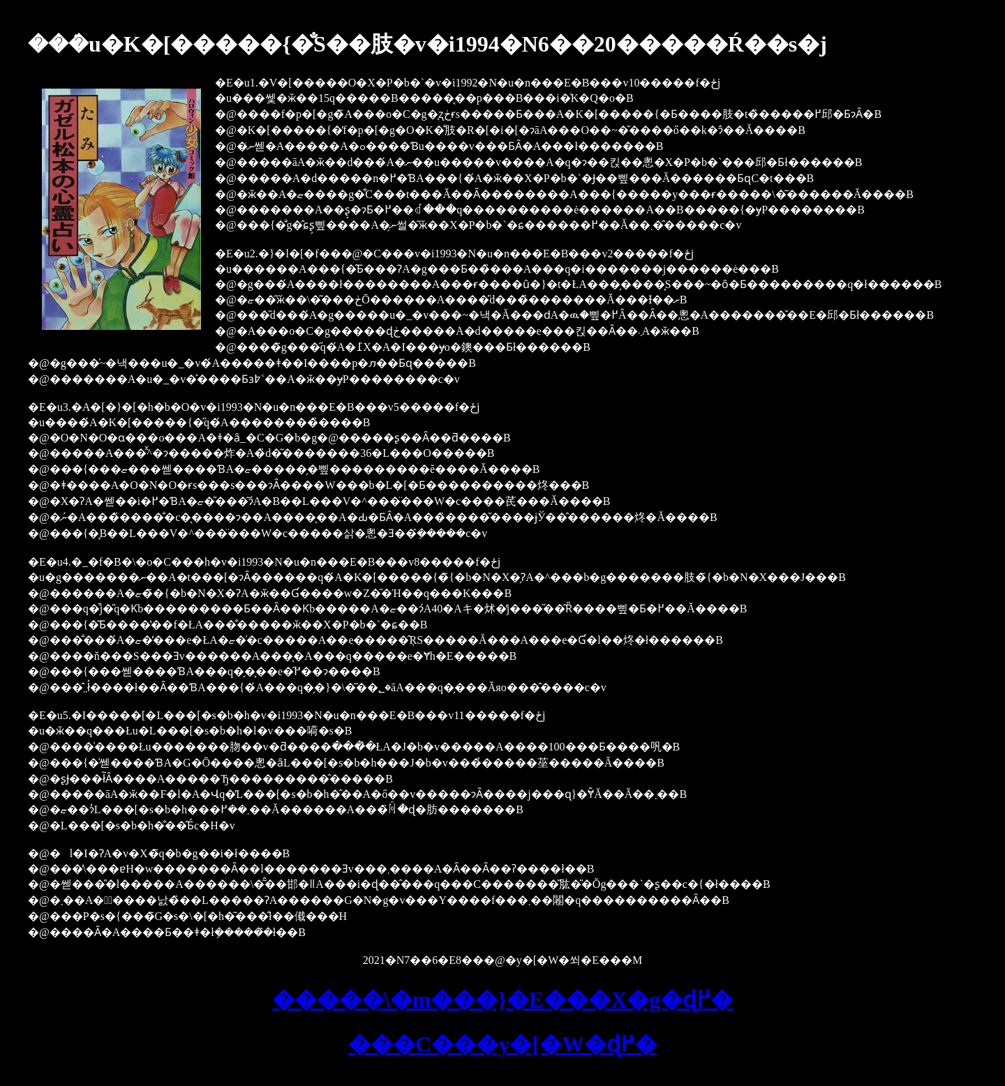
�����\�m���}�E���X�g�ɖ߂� (503, 999)
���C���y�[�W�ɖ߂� (502, 1044)
